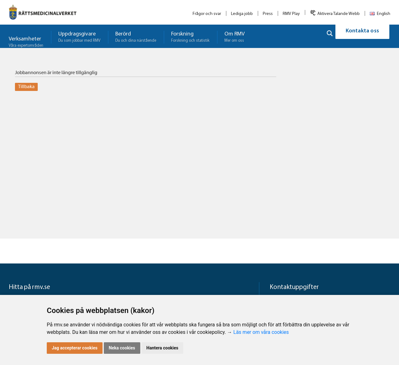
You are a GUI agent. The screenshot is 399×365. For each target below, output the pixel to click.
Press (268, 14)
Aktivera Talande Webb (338, 14)
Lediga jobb (242, 14)
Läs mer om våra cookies (261, 332)
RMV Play (291, 14)
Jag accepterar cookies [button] (75, 347)
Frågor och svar (207, 14)
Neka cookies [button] (122, 347)
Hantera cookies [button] (162, 347)
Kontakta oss (362, 36)
